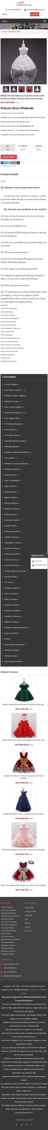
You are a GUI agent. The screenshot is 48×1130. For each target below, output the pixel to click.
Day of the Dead (11, 577)
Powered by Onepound (24, 1120)
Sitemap (27, 927)
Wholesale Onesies (7, 954)
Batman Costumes (12, 503)
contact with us (11, 126)
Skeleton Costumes (12, 650)
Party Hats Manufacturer (15, 413)
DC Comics (10, 582)
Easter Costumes (12, 599)
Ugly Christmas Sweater (14, 661)
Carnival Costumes (7, 948)
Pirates (8, 639)
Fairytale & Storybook (13, 611)
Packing (27, 923)
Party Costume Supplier (15, 407)
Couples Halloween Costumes (16, 571)
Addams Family (11, 475)
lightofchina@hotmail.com (36, 10)
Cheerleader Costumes (14, 543)
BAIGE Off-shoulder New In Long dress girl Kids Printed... (24, 814)
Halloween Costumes (13, 616)
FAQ (26, 919)
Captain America (11, 526)
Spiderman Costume (8, 945)
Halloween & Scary (13, 401)
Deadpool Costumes (13, 588)
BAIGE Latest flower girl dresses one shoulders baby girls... (24, 704)
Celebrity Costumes (12, 537)
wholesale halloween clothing (16, 441)
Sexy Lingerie (11, 458)
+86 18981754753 (40, 565)
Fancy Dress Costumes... (15, 390)
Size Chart (28, 931)
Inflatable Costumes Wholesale (17, 628)
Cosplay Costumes (13, 565)
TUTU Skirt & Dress (14, 31)
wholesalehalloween (13, 447)
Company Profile (30, 911)
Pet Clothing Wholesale (14, 424)
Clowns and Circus (12, 560)
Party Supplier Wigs (13, 418)
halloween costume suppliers (16, 396)
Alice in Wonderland (13, 480)
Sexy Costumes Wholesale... (16, 645)
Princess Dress (12, 430)
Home (4, 31)
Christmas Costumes (13, 548)
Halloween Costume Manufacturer (18, 452)
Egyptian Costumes (12, 605)
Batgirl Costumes (12, 497)
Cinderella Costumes (13, 554)
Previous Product (9, 166)
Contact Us (38, 561)
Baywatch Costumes (13, 509)
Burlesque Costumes (13, 520)
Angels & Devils (11, 486)
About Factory (29, 908)
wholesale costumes (13, 469)
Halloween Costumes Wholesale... (18, 464)
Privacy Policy (34, 990)
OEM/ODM (28, 915)
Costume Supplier (12, 384)
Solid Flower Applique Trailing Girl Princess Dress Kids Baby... (24, 850)
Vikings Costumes (12, 656)
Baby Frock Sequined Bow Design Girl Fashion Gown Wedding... (24, 885)
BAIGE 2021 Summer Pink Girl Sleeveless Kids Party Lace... (24, 740)
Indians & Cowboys (12, 622)
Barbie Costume (11, 492)
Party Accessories (12, 633)
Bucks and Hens (11, 514)
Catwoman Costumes (13, 531)
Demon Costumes (12, 594)
